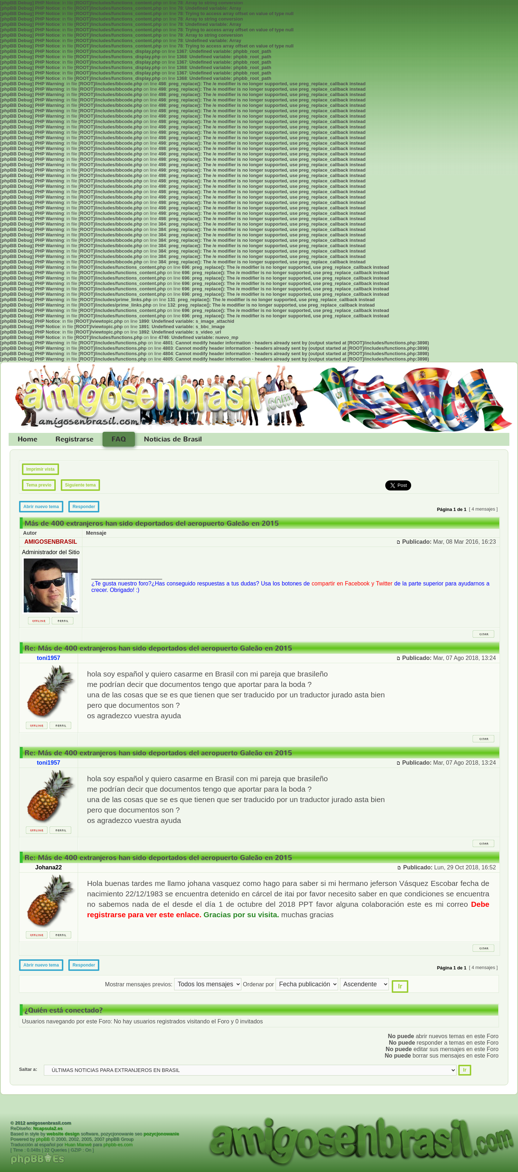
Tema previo (38, 485)
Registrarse (74, 439)
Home (27, 439)
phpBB (43, 1139)
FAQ (119, 439)
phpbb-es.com (117, 1144)
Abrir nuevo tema (41, 506)
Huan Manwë (77, 1144)
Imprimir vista (40, 469)
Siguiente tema (80, 485)
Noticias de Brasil (173, 439)
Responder (84, 506)
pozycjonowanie (161, 1133)
